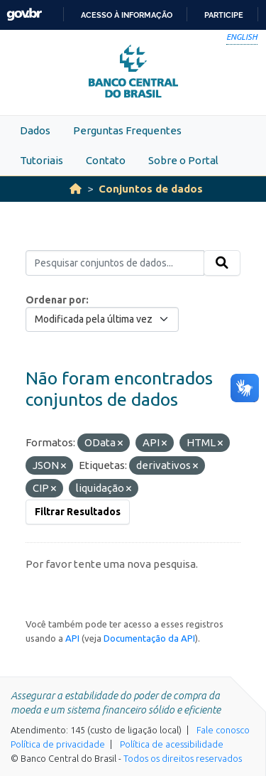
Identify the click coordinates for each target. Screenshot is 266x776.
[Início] (76, 189)
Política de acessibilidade (171, 744)
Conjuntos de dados (151, 189)
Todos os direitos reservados (182, 758)
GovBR (24, 14)
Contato (106, 160)
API (72, 638)
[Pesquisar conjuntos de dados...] (115, 263)
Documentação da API (149, 638)
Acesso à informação (126, 15)
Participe (223, 15)
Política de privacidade (58, 744)
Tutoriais (41, 160)
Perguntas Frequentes (127, 130)
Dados (35, 130)
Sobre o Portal (183, 160)
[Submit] (222, 263)
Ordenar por (56, 300)
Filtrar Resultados (78, 511)
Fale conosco (223, 730)
